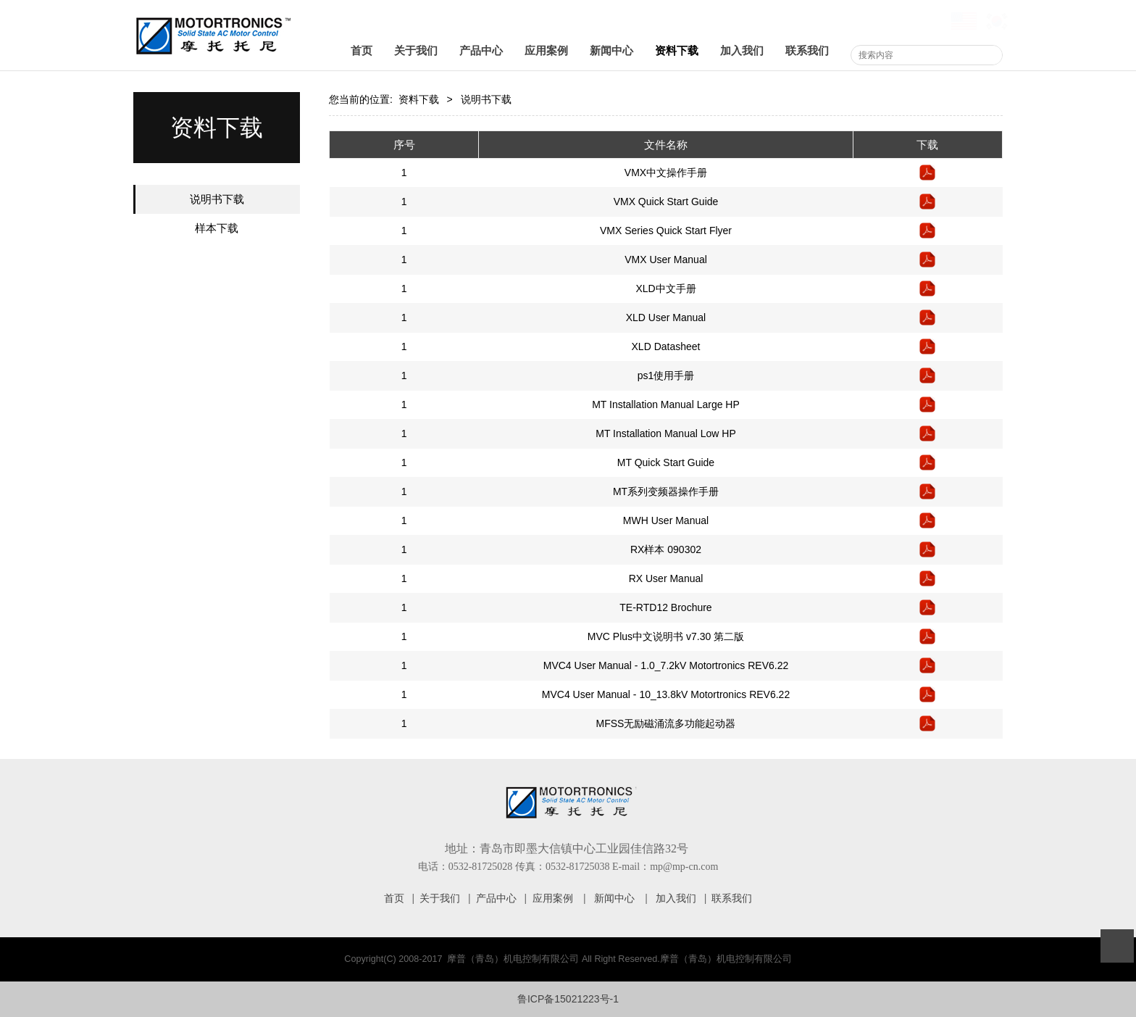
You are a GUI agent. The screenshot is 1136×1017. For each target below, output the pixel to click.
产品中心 (481, 51)
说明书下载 (217, 199)
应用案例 (546, 51)
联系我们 (807, 51)
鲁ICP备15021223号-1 (568, 999)
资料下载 (676, 51)
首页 (361, 51)
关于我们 (416, 51)
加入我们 (742, 51)
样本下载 (216, 228)
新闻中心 (611, 51)
